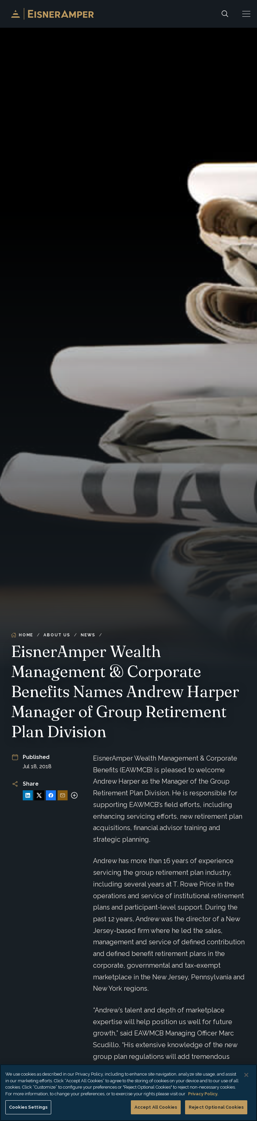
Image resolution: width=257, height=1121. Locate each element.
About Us (57, 635)
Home (22, 635)
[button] (246, 14)
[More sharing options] (74, 795)
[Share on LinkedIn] (28, 795)
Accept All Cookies (156, 1107)
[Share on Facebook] (51, 795)
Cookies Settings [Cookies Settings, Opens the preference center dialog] (28, 1107)
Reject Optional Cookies (216, 1107)
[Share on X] (39, 795)
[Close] (246, 1075)
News (88, 635)
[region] (128, 1092)
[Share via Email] (63, 795)
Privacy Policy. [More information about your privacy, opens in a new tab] (203, 1093)
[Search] (225, 14)
